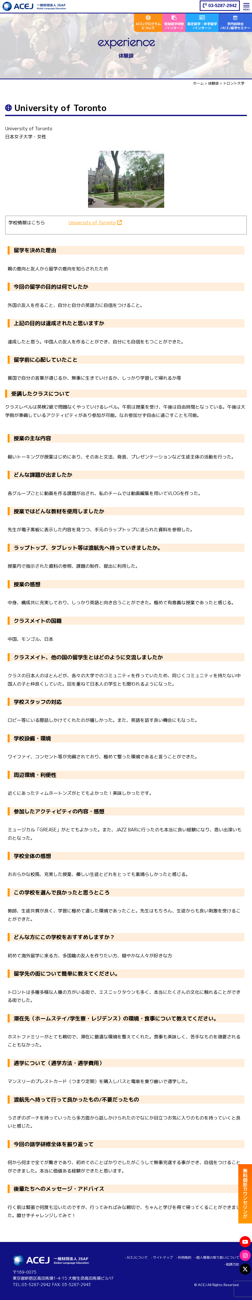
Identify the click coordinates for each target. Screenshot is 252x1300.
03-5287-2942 (222, 5)
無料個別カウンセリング (245, 1194)
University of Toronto (92, 222)
